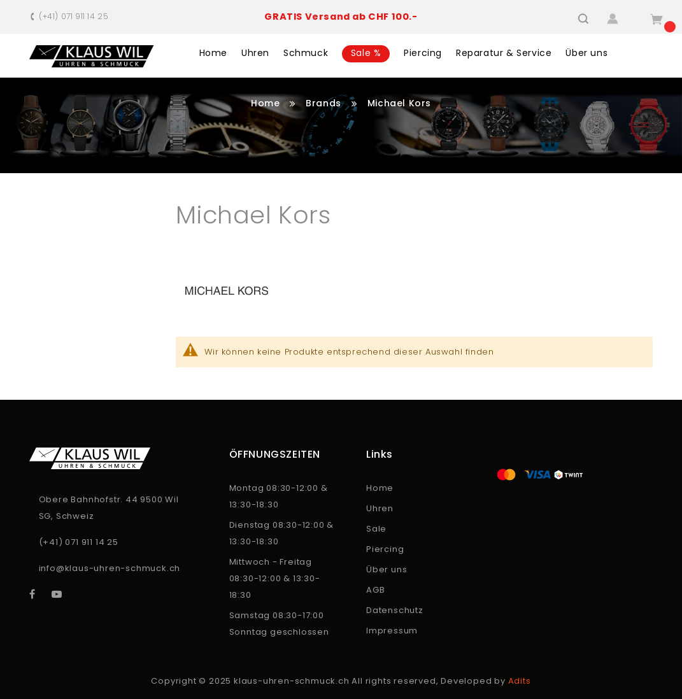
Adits (519, 681)
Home (267, 103)
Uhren (380, 508)
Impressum (392, 631)
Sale (376, 529)
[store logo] (91, 56)
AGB (375, 590)
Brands (325, 103)
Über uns (386, 569)
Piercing (385, 549)
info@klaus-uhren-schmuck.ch (110, 568)
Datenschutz (394, 610)
